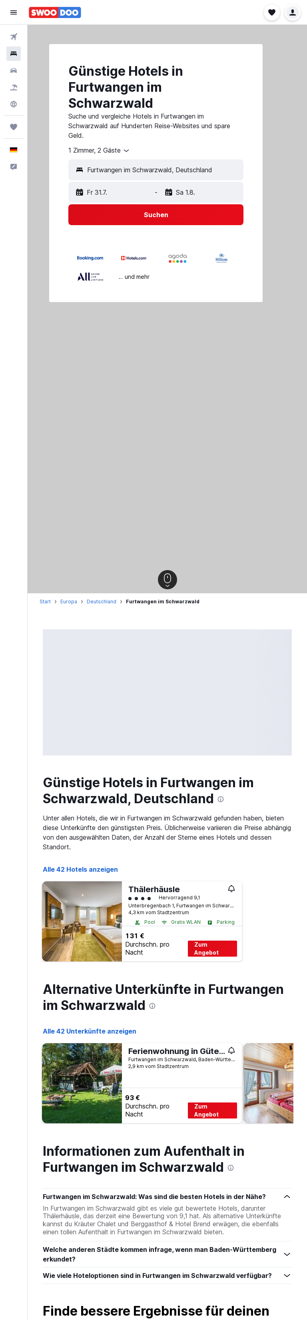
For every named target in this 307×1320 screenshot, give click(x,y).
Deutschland (101, 602)
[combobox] (99, 151)
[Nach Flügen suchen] (13, 37)
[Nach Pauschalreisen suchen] (13, 87)
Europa (68, 602)
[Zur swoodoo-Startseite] (55, 12)
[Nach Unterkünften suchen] (13, 54)
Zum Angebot (206, 948)
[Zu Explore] (13, 104)
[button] (13, 12)
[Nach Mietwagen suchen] (13, 70)
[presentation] (220, 799)
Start (45, 602)
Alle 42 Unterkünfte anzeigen (89, 1031)
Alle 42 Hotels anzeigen (80, 869)
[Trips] (13, 127)
